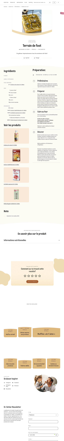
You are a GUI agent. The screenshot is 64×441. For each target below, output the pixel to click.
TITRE (29, 412)
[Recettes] (7, 2)
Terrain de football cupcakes (39, 353)
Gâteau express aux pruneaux (24, 322)
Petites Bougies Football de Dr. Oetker (18, 120)
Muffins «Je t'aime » (46, 322)
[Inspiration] (21, 2)
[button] (32, 38)
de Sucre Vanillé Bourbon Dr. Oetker (18, 110)
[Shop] (31, 2)
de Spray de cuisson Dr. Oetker (17, 84)
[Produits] (13, 2)
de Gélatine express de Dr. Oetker (17, 112)
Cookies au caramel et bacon (53, 353)
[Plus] (27, 2)
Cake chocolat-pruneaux (10, 353)
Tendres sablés (24, 353)
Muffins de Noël (10, 322)
